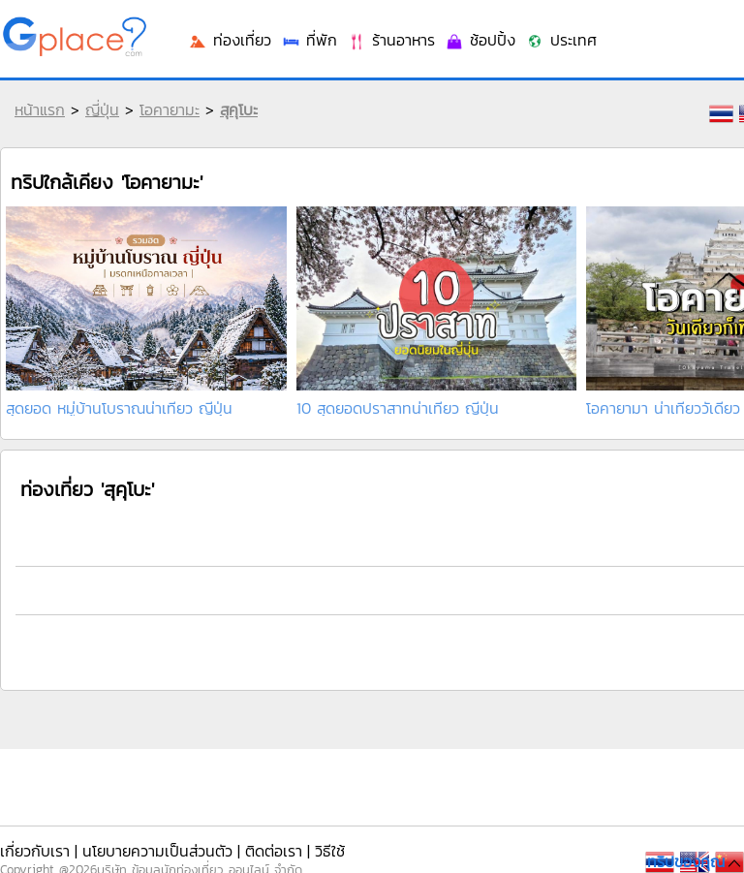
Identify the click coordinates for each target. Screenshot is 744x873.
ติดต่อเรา (273, 850)
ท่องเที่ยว (229, 39)
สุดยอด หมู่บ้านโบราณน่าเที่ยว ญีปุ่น (119, 408)
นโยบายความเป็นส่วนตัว (157, 850)
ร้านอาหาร (391, 39)
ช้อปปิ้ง (480, 39)
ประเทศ (561, 39)
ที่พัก (309, 39)
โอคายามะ (170, 109)
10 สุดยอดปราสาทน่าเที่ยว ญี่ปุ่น (397, 408)
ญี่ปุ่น (102, 109)
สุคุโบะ (239, 109)
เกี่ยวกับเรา (35, 850)
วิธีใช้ (330, 850)
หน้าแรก (40, 109)
